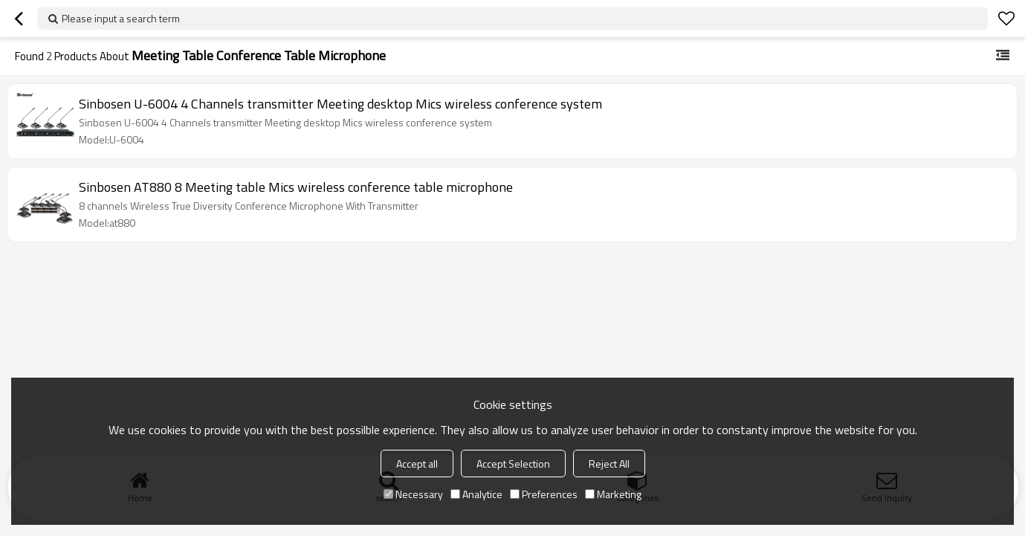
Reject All (609, 463)
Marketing (613, 494)
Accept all (417, 463)
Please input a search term (121, 18)
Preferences (544, 494)
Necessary (413, 494)
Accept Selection (513, 463)
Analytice (476, 494)
